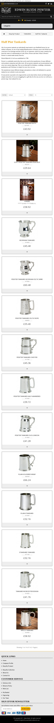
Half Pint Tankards (41, 34)
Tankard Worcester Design (27, 591)
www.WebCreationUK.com (33, 720)
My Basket (6, 692)
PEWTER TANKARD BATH (27, 123)
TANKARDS (27, 34)
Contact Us (6, 675)
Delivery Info (7, 683)
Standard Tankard (27, 552)
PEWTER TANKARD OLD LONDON (27, 435)
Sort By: (4, 95)
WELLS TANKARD (27, 630)
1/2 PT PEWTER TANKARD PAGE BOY (27, 162)
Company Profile (8, 663)
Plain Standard (27, 513)
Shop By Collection (9, 670)
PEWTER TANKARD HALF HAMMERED (27, 396)
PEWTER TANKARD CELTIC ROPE (27, 318)
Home (4, 660)
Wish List (6, 688)
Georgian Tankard (27, 240)
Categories (7, 26)
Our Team (6, 698)
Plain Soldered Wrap (27, 474)
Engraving (6, 695)
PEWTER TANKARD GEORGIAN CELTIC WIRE (27, 279)
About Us (5, 672)
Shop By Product (14, 34)
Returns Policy (7, 686)
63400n (27, 201)
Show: (31, 95)
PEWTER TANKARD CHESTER (27, 357)
